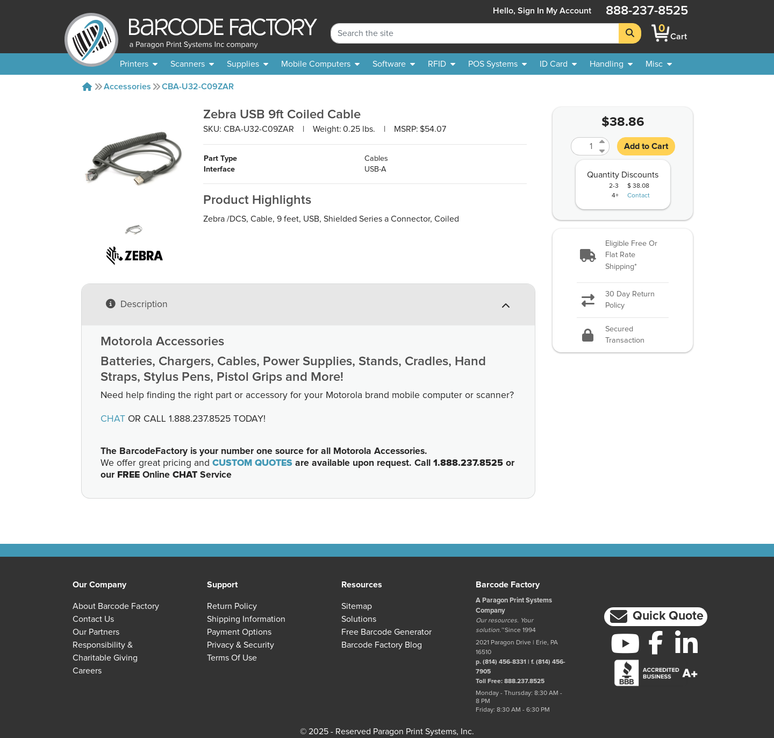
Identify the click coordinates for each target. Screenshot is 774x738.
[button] (622, 256)
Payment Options (239, 632)
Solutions (358, 619)
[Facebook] (656, 642)
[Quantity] (584, 146)
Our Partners (96, 632)
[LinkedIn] (686, 643)
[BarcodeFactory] (91, 33)
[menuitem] (138, 64)
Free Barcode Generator (386, 632)
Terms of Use (232, 658)
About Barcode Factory (116, 606)
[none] (658, 64)
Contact (638, 196)
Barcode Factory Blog (381, 645)
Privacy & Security (240, 645)
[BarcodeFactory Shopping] (661, 33)
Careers (87, 670)
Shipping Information (246, 619)
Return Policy (232, 606)
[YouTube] (625, 643)
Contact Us (93, 619)
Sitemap (356, 606)
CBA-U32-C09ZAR (198, 86)
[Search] (630, 33)
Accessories (127, 86)
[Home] (87, 86)
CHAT (113, 419)
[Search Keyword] (475, 33)
